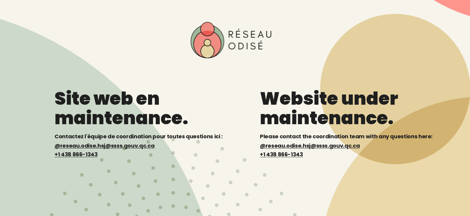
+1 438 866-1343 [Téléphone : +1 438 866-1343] (76, 154)
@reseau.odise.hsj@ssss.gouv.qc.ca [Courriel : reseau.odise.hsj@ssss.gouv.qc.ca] (104, 145)
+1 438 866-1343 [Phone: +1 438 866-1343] (281, 154)
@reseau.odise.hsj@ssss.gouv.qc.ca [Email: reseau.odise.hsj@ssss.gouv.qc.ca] (310, 145)
